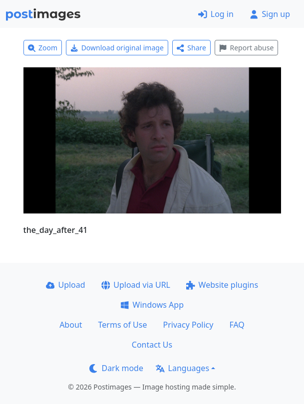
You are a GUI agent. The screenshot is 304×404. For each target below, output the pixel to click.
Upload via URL (135, 284)
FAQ (236, 324)
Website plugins (222, 284)
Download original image (117, 47)
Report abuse (246, 47)
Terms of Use (122, 324)
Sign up (270, 13)
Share (191, 47)
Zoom (43, 47)
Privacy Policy (188, 324)
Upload (65, 284)
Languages (182, 368)
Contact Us (152, 344)
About (70, 324)
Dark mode (116, 368)
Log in (216, 13)
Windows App (152, 304)
